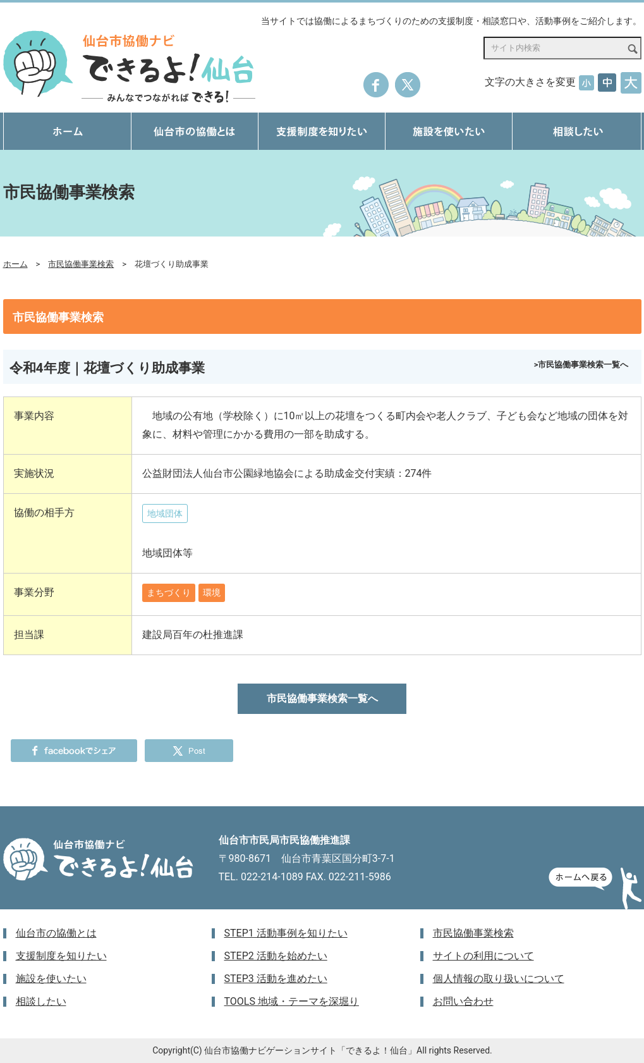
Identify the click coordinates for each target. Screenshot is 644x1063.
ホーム (15, 264)
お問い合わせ (463, 1001)
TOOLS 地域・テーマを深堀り (291, 1001)
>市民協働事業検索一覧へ (581, 364)
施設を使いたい (51, 979)
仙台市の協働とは (56, 933)
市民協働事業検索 (81, 264)
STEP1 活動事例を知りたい (286, 933)
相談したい (41, 1001)
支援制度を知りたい (61, 956)
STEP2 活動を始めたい (275, 956)
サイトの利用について (483, 956)
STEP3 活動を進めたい (275, 979)
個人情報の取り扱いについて (498, 979)
